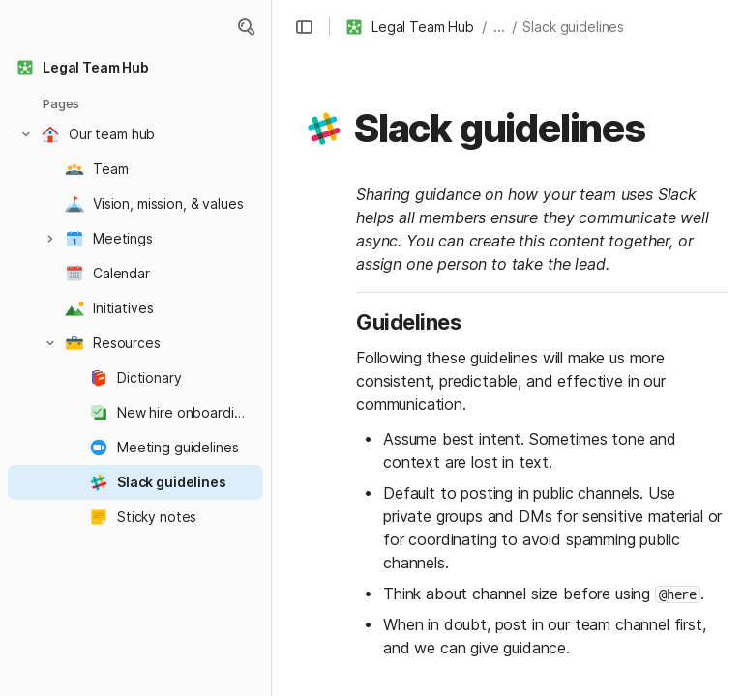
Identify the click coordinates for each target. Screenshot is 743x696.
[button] (245, 27)
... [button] (499, 26)
